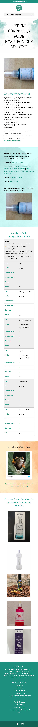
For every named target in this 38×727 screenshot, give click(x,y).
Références (19, 688)
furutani (10, 477)
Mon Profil (19, 705)
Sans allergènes (21, 166)
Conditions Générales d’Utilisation (20, 696)
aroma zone (14, 181)
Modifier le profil (19, 707)
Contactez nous (20, 693)
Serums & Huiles (17, 162)
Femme (14, 178)
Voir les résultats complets (12, 141)
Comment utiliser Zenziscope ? (20, 710)
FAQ (19, 712)
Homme (21, 178)
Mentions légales (19, 690)
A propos (20, 685)
